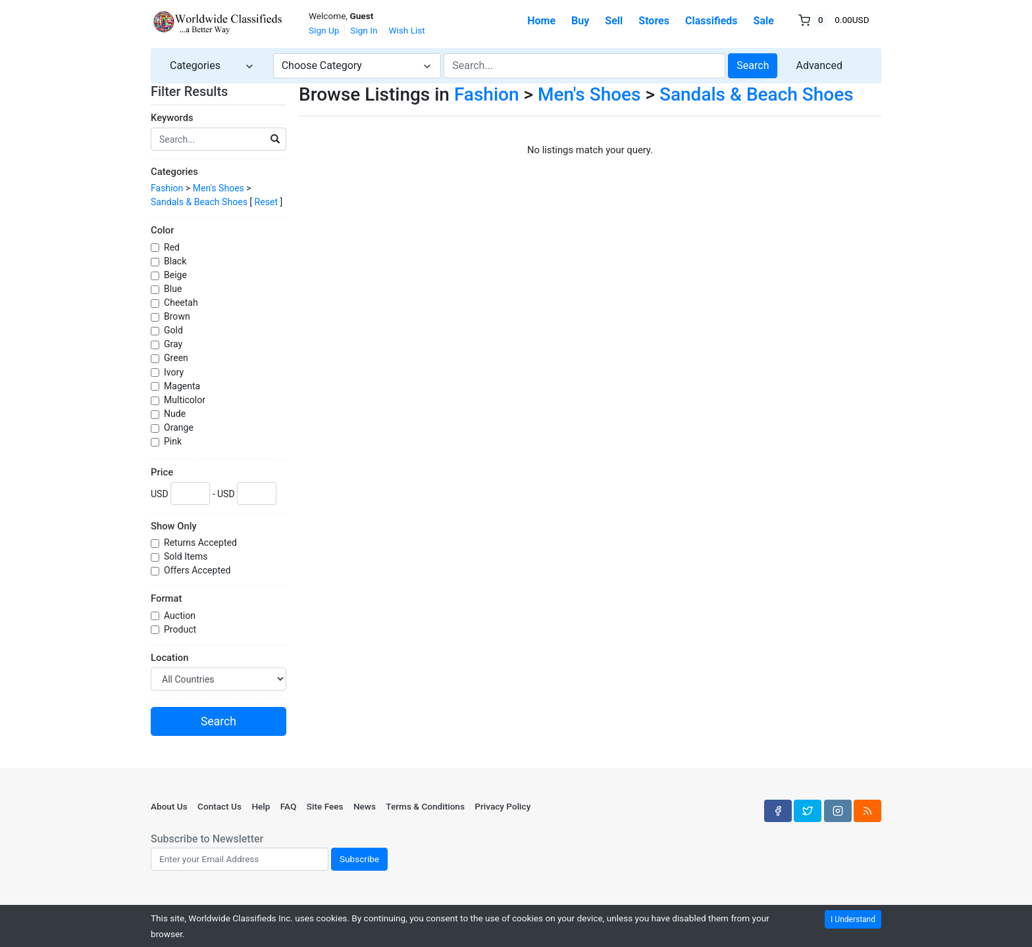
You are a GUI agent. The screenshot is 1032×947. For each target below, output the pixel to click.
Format (166, 598)
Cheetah (182, 302)
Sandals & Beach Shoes (199, 202)
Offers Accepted (198, 570)
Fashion (167, 188)
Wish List (406, 30)
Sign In (363, 30)
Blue (174, 288)
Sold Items (187, 556)
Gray (174, 344)
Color (162, 230)
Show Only (174, 526)
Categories (174, 172)
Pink (174, 441)
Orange (179, 427)
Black (176, 261)
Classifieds (711, 20)
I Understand (853, 919)
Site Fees (325, 806)
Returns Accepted (201, 542)
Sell (614, 20)
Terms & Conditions (425, 806)
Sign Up (324, 30)
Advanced (819, 65)
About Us (169, 806)
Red (173, 247)
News (364, 806)
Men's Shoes (218, 188)
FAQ (288, 806)
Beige (176, 275)
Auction (180, 615)
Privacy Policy (502, 806)
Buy (580, 20)
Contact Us (219, 806)
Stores (653, 20)
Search (752, 65)
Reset (266, 202)
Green (177, 357)
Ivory (175, 372)
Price (162, 472)
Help (260, 806)
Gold (174, 330)
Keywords (172, 118)
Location (169, 658)
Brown (178, 316)
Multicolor (185, 400)
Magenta (183, 386)
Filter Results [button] (197, 91)
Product (181, 629)
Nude (176, 413)
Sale (764, 20)
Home (541, 20)
